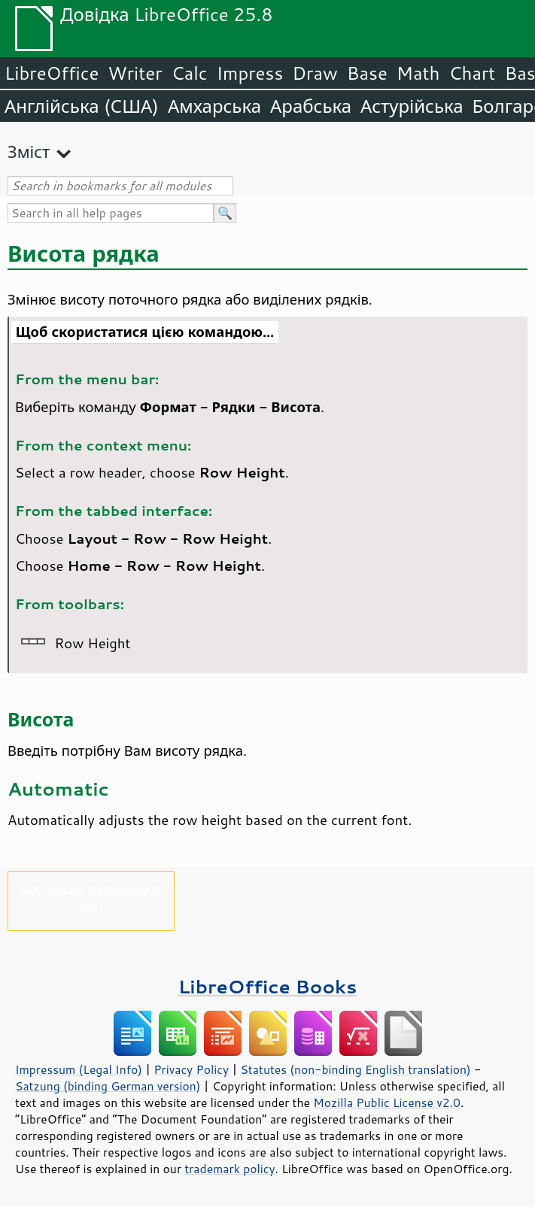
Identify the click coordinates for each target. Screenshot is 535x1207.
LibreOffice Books (267, 986)
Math (418, 73)
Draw (314, 73)
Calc (190, 73)
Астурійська (412, 106)
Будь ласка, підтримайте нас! (91, 898)
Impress (250, 73)
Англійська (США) (82, 106)
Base (367, 73)
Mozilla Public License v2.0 (387, 1102)
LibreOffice (52, 73)
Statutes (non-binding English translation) (355, 1069)
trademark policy (229, 1168)
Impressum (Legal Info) (78, 1069)
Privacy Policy (191, 1069)
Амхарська (214, 106)
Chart (471, 73)
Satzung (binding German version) (108, 1086)
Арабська (310, 106)
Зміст (29, 151)
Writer (135, 73)
